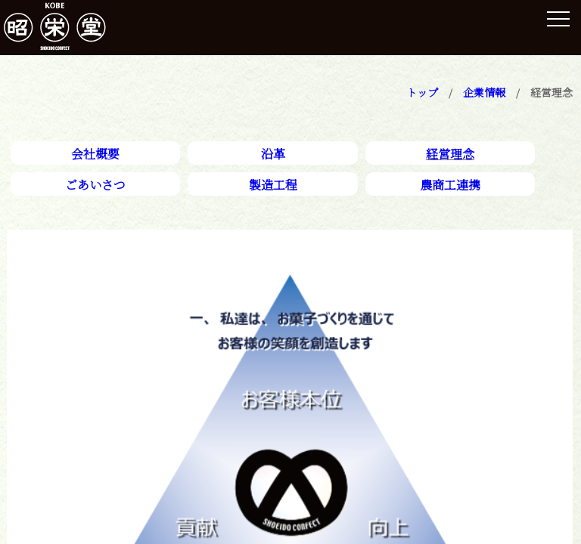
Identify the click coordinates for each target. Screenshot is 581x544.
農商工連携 (450, 184)
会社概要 (95, 153)
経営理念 (450, 153)
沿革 (273, 153)
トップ (422, 92)
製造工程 (273, 184)
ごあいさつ (95, 184)
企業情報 (484, 92)
